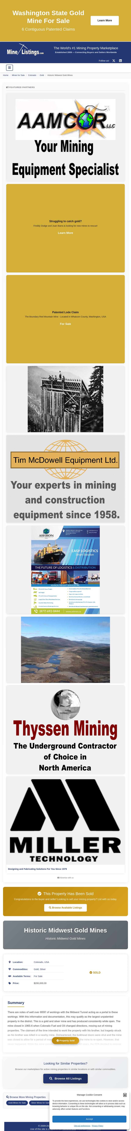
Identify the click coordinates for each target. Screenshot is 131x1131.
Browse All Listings (65, 1078)
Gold (42, 75)
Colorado (32, 75)
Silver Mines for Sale (40, 1103)
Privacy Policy (97, 1126)
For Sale (38, 976)
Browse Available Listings (65, 907)
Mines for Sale (18, 75)
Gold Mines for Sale (17, 1103)
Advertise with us (65, 878)
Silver (43, 969)
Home (5, 75)
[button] (124, 1094)
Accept (89, 1119)
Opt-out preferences (82, 1126)
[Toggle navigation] (9, 68)
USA (46, 962)
